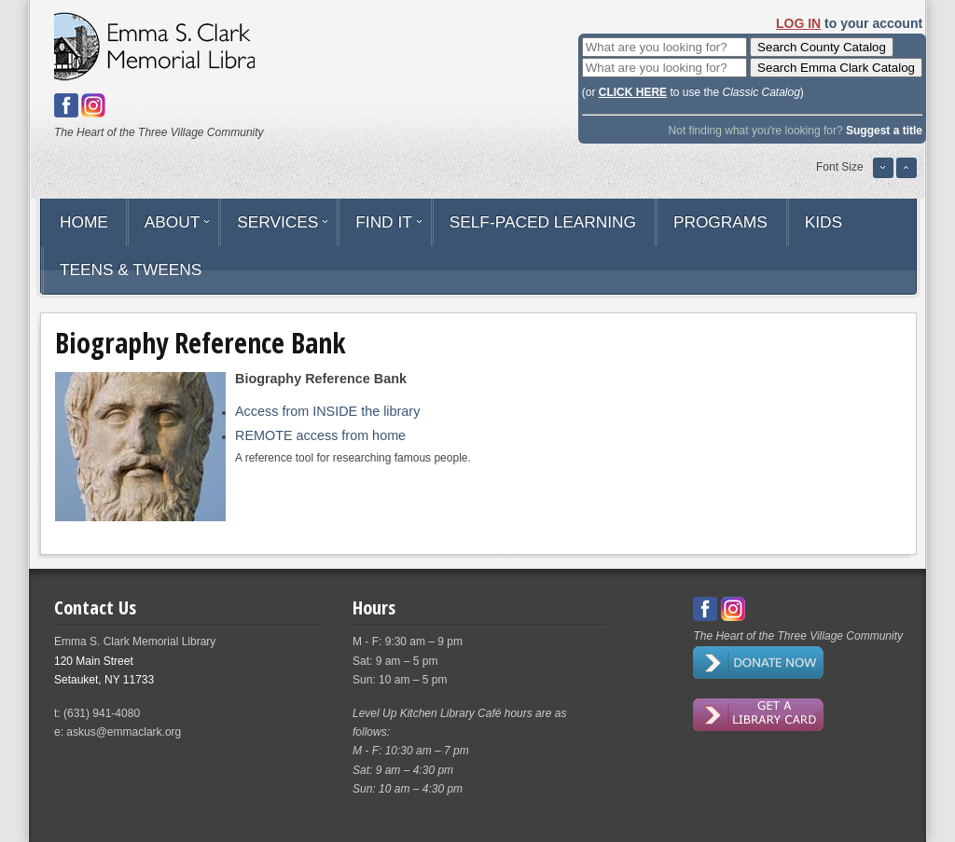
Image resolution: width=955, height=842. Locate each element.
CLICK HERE (633, 92)
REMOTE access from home (320, 435)
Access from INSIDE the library (327, 411)
